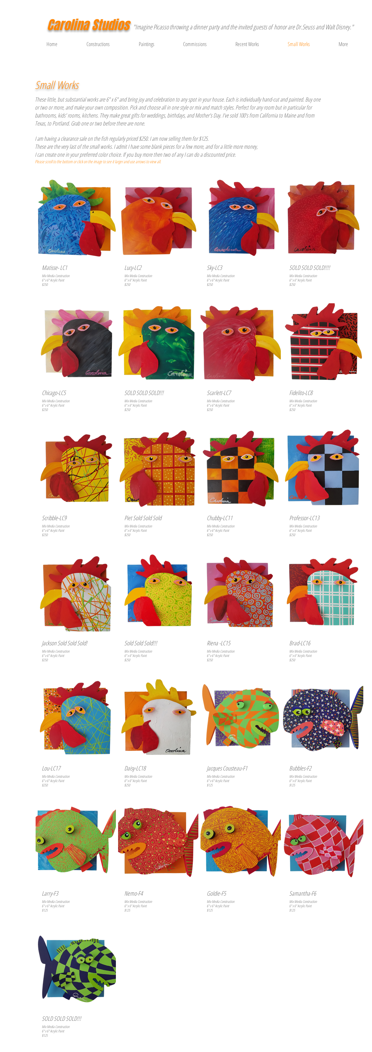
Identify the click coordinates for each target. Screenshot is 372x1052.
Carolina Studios (88, 25)
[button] (352, 44)
